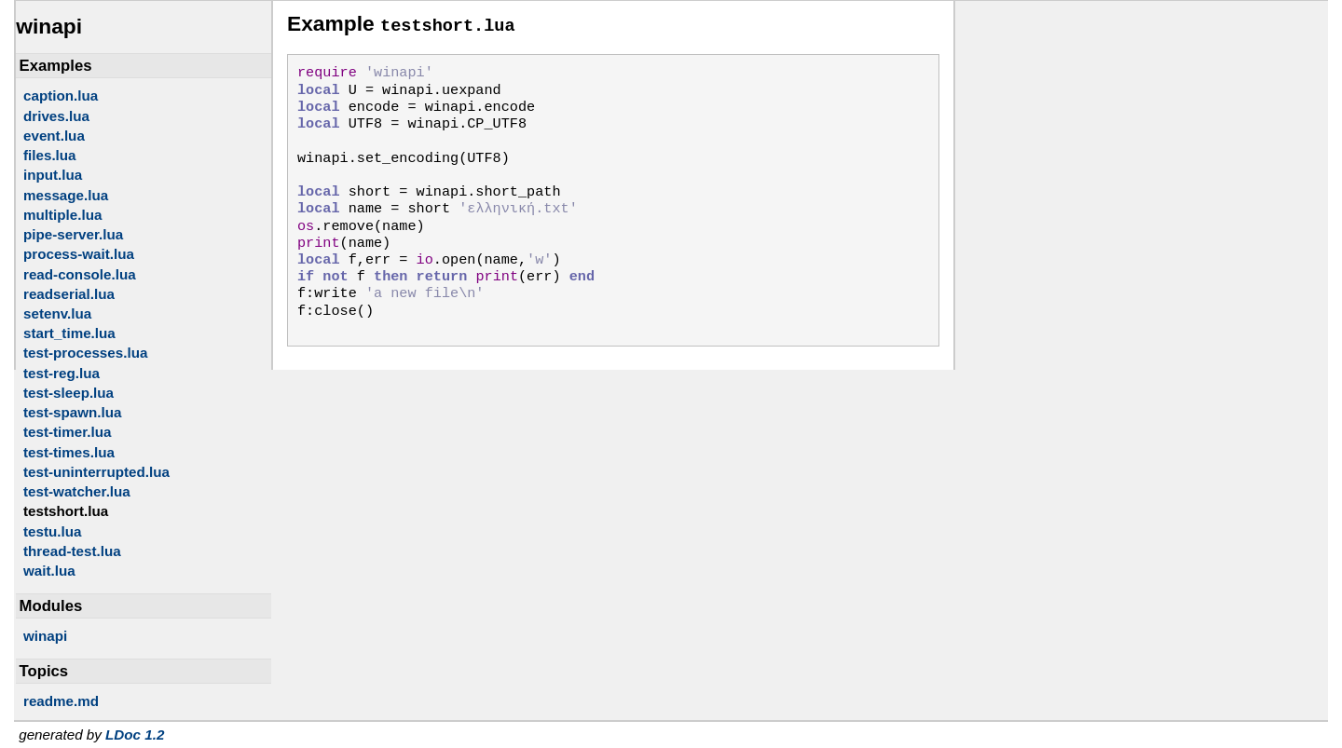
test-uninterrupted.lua (96, 472)
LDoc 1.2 (134, 734)
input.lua (52, 175)
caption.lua (60, 95)
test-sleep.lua (68, 393)
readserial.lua (69, 294)
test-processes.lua (85, 352)
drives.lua (56, 116)
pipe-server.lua (73, 234)
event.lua (54, 135)
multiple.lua (62, 215)
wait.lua (49, 570)
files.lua (49, 155)
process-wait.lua (78, 254)
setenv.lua (57, 313)
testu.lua (52, 531)
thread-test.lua (72, 551)
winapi (45, 636)
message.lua (65, 195)
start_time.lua (69, 333)
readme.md (61, 701)
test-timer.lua (67, 432)
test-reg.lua (61, 373)
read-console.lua (79, 274)
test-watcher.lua (76, 491)
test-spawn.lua (72, 412)
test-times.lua (69, 452)
